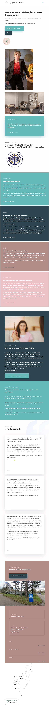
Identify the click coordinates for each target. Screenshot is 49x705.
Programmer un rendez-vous (17, 376)
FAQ (8, 32)
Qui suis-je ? (12, 132)
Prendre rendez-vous (14, 28)
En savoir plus (8, 201)
